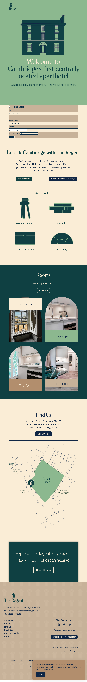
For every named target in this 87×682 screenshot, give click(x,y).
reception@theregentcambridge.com (21, 611)
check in (12, 110)
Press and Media (12, 634)
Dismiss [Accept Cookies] (40, 675)
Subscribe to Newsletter (64, 637)
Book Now (9, 631)
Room (11, 127)
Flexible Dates (17, 107)
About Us (8, 621)
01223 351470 (15, 615)
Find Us (7, 627)
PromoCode (14, 133)
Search (11, 137)
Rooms (7, 624)
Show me (43, 290)
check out (13, 120)
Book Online (43, 570)
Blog (6, 637)
